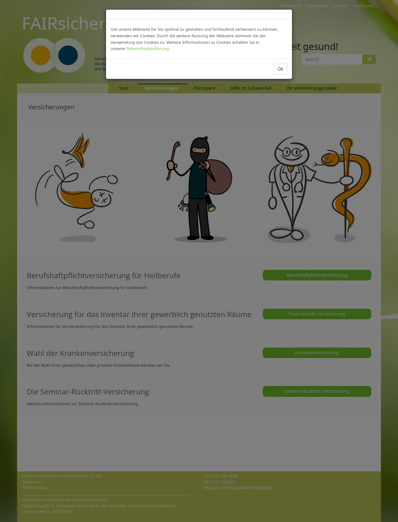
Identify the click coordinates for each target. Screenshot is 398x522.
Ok (280, 69)
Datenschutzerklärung (148, 48)
